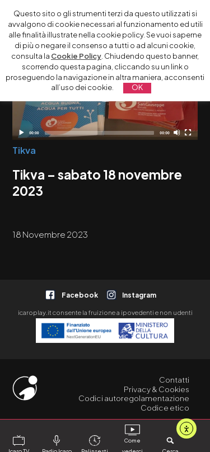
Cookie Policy (76, 55)
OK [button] (137, 87)
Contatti (174, 379)
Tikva (24, 150)
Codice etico (165, 407)
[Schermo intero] (188, 132)
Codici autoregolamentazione (133, 398)
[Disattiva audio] (177, 132)
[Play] (21, 132)
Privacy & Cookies (156, 389)
